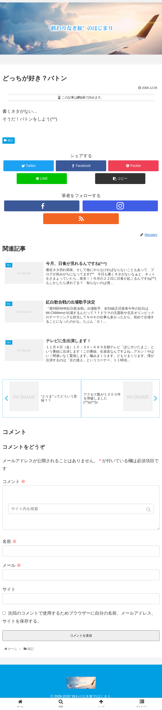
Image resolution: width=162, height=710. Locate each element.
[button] (149, 510)
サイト (8, 598)
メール (11, 574)
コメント (13, 482)
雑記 (10, 140)
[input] (81, 509)
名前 (9, 550)
